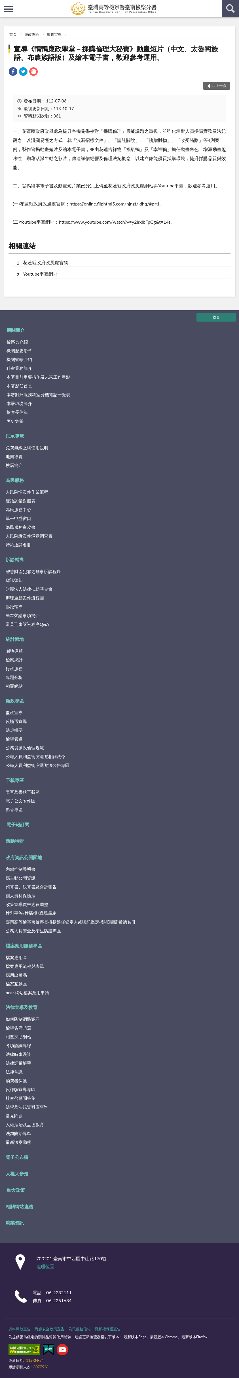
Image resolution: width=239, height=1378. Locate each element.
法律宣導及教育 (21, 1007)
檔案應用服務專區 (24, 945)
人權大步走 (17, 1173)
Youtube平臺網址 (40, 273)
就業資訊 (15, 1222)
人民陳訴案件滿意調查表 (29, 535)
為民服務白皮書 (20, 527)
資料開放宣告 (20, 1329)
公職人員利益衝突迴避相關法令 (35, 756)
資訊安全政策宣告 (49, 1329)
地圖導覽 (14, 456)
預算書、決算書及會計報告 (31, 886)
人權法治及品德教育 (25, 1124)
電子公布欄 (17, 1157)
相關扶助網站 (18, 1036)
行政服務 (14, 668)
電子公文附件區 (20, 800)
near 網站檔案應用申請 (27, 992)
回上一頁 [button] (219, 85)
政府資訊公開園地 (24, 857)
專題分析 (14, 677)
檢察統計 (14, 659)
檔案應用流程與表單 (25, 966)
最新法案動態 (18, 1142)
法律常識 (14, 1071)
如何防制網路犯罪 (23, 1019)
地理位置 (45, 1266)
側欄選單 (8, 9)
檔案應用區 (16, 957)
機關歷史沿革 (19, 350)
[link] (13, 72)
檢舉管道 (14, 738)
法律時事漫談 (18, 1054)
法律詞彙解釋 (18, 1063)
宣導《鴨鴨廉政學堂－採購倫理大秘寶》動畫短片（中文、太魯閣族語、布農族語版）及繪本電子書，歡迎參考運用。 (116, 53)
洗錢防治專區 (18, 1133)
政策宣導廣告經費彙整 (27, 904)
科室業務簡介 (19, 368)
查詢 (230, 8)
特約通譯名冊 (18, 544)
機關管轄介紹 (19, 359)
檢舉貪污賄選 (18, 1027)
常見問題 (14, 1115)
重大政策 (16, 1190)
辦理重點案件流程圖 (25, 597)
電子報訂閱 (18, 824)
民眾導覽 (15, 436)
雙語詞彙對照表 (20, 500)
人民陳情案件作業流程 (27, 491)
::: (4, 4)
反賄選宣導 (16, 721)
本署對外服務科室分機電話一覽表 (38, 394)
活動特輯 (15, 841)
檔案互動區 (16, 983)
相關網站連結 (19, 1206)
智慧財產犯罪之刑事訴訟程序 (33, 571)
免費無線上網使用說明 (27, 447)
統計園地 (15, 639)
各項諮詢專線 (18, 1045)
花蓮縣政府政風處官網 (45, 262)
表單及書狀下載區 (23, 791)
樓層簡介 (14, 465)
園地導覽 (14, 650)
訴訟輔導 (15, 559)
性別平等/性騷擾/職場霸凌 (31, 913)
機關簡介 (16, 330)
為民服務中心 (18, 509)
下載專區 (15, 780)
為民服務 (15, 480)
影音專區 (14, 809)
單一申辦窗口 (18, 518)
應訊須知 (14, 580)
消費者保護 (16, 1080)
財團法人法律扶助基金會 (29, 589)
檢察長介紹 (17, 341)
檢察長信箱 (17, 412)
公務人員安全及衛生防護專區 (33, 930)
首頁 (13, 34)
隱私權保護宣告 (108, 1329)
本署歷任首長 (19, 385)
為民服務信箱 (80, 1329)
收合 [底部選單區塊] (216, 317)
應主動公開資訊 (20, 877)
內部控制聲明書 (20, 869)
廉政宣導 (54, 34)
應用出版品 (16, 975)
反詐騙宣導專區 (20, 1089)
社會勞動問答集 (20, 1098)
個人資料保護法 (20, 895)
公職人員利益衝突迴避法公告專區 (37, 765)
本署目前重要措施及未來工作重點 (38, 376)
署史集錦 (15, 420)
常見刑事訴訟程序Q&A (27, 624)
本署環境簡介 (19, 403)
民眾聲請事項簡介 (23, 615)
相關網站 (14, 686)
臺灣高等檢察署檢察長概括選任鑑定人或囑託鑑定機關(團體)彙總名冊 (71, 921)
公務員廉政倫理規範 (25, 747)
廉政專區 (31, 34)
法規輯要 (14, 730)
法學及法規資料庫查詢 (27, 1106)
